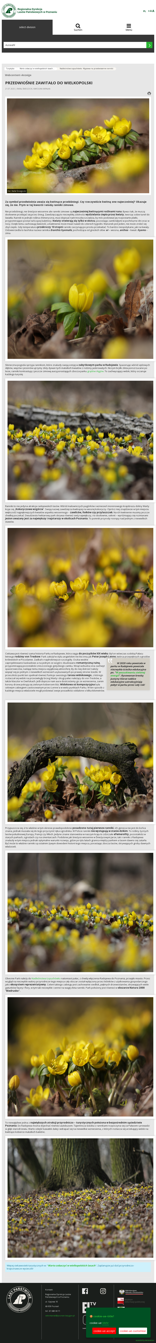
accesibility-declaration (145, 1340)
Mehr (105, 1323)
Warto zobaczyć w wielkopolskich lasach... (37, 68)
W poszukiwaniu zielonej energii (127, 674)
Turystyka (10, 68)
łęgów (100, 371)
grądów (91, 371)
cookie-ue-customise (133, 1331)
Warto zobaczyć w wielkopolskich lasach (71, 1265)
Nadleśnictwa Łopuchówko (46, 978)
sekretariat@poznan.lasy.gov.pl (60, 1315)
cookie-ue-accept (104, 1331)
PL (144, 11)
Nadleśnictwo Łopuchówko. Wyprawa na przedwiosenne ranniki (86, 68)
